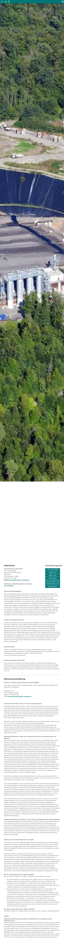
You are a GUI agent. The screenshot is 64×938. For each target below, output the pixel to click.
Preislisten (52, 586)
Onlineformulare (52, 581)
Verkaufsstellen (52, 584)
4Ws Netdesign (8, 585)
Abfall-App (52, 575)
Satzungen (53, 578)
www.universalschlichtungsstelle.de (14, 655)
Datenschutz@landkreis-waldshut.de (19, 696)
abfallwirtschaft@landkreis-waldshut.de (16, 580)
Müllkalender (52, 569)
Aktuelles (52, 572)
